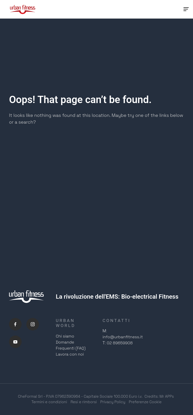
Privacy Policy (112, 402)
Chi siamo (65, 336)
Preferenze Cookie (145, 402)
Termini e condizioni (49, 402)
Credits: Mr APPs (159, 396)
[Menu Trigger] (186, 9)
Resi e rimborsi (84, 402)
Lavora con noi (70, 354)
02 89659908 (120, 343)
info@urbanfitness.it (123, 337)
